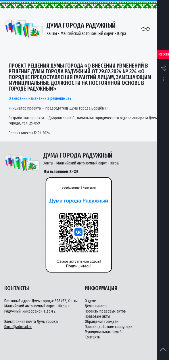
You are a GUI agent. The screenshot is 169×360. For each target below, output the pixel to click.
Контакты (92, 337)
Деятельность (96, 306)
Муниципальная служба (104, 332)
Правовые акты (97, 316)
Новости (163, 54)
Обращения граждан (101, 321)
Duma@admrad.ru (18, 326)
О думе (90, 300)
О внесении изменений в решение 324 (40, 98)
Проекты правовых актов (105, 311)
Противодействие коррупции (108, 326)
